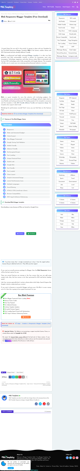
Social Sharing (11, 187)
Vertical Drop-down (62, 53)
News (61, 144)
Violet (61, 224)
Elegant (73, 101)
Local (72, 184)
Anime (72, 147)
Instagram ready (72, 56)
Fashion (62, 147)
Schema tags (72, 24)
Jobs (62, 184)
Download (32, 233)
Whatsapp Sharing (62, 50)
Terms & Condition (64, 466)
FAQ (73, 7)
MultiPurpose (72, 114)
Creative (61, 114)
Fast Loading (11, 155)
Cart (73, 188)
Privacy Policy (23, 2)
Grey (62, 227)
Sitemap (30, 2)
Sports (61, 178)
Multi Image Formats (62, 35)
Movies (73, 141)
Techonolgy (62, 157)
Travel (72, 178)
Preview (21, 233)
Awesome (72, 117)
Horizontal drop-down (72, 54)
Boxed (61, 126)
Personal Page (73, 160)
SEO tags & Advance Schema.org (17, 197)
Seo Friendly (10, 168)
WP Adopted (72, 98)
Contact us (48, 466)
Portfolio (35, 2)
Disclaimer (16, 2)
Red (62, 214)
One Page (61, 107)
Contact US (10, 2)
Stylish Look (10, 161)
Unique (73, 27)
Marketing (61, 175)
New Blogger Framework (14, 139)
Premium (62, 120)
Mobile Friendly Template (62, 25)
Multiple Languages (13, 184)
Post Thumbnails (61, 40)
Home (44, 7)
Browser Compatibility (13, 193)
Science (62, 154)
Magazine (61, 98)
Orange (62, 221)
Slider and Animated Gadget (16, 132)
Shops (61, 188)
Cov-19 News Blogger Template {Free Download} (28, 113)
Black (61, 217)
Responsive (58, 7)
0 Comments (48, 411)
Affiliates (72, 175)
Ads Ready (62, 21)
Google (62, 46)
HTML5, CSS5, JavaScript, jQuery (17, 190)
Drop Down (62, 31)
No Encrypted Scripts (13, 152)
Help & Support (66, 7)
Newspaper (73, 129)
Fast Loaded (11, 171)
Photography (73, 157)
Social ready (61, 27)
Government (62, 181)
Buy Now (27, 317)
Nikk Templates (34, 470)
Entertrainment (73, 181)
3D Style (61, 110)
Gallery (62, 104)
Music (72, 151)
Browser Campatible (61, 37)
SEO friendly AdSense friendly (26, 103)
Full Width (73, 123)
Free (73, 120)
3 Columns (61, 202)
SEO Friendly (50, 7)
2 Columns (72, 199)
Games (62, 141)
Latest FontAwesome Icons (15, 181)
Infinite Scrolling (73, 126)
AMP (72, 46)
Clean (72, 110)
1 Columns (61, 199)
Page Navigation (72, 40)
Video (61, 151)
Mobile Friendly (11, 145)
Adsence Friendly (12, 149)
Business (62, 163)
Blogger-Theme (10, 372)
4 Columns (72, 202)
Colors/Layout (11, 136)
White (72, 227)
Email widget (72, 50)
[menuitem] (44, 7)
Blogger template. (33, 55)
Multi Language (73, 31)
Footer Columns (73, 43)
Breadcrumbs (72, 34)
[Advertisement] (27, 35)
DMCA (40, 2)
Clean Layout (11, 174)
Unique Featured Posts (14, 158)
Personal (62, 117)
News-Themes (8, 13)
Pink (73, 224)
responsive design (43, 103)
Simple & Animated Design (15, 177)
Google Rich (10, 165)
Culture (62, 160)
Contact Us (8, 340)
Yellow (72, 217)
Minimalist (61, 129)
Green (72, 221)
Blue (73, 214)
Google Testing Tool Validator (16, 142)
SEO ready (73, 18)
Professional (73, 21)
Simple (73, 104)
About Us (4, 2)
